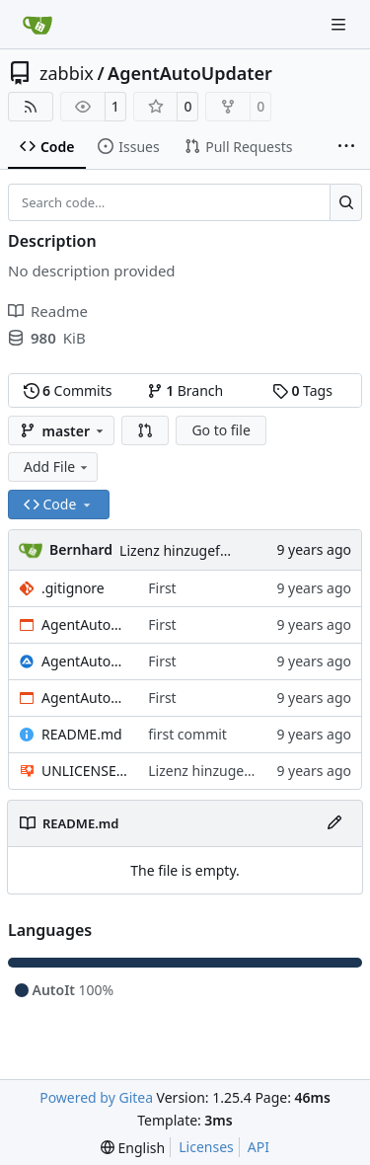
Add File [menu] (57, 466)
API (258, 1146)
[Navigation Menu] (340, 24)
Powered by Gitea (96, 1097)
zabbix (66, 73)
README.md (81, 734)
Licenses (206, 1146)
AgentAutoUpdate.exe (84, 697)
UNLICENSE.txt (84, 770)
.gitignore (73, 588)
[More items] (346, 147)
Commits (68, 390)
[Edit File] (334, 823)
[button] (145, 430)
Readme (48, 311)
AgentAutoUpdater (190, 73)
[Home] (37, 24)
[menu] (133, 1147)
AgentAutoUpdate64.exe (84, 624)
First (162, 588)
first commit (187, 734)
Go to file (220, 430)
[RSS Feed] (30, 106)
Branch (185, 390)
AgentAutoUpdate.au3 (84, 661)
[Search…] (346, 202)
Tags (302, 390)
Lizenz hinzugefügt (180, 550)
